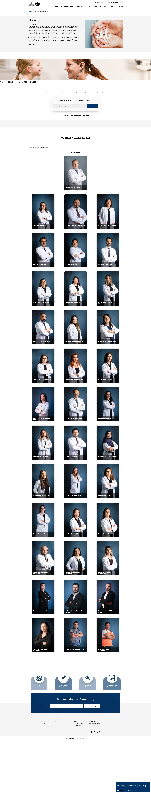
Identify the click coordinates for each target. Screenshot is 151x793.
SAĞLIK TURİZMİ (93, 6)
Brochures (42, 720)
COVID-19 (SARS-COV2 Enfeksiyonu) (78, 720)
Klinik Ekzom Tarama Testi (78, 729)
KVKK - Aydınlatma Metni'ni (142, 786)
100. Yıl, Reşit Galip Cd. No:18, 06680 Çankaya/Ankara (97, 720)
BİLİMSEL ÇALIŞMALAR (104, 6)
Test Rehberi (31, 88)
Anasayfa (30, 133)
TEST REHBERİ (79, 6)
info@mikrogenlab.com (94, 725)
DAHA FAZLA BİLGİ (129, 790)
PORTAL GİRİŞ (114, 2)
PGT (86, 6)
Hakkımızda (43, 722)
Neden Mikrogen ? (59, 722)
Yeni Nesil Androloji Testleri (41, 11)
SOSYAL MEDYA (114, 6)
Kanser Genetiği (76, 727)
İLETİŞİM (121, 6)
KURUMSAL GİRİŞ (101, 2)
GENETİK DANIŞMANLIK (68, 6)
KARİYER (57, 720)
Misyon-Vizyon (43, 723)
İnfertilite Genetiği (76, 725)
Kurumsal (30, 11)
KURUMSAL (58, 6)
